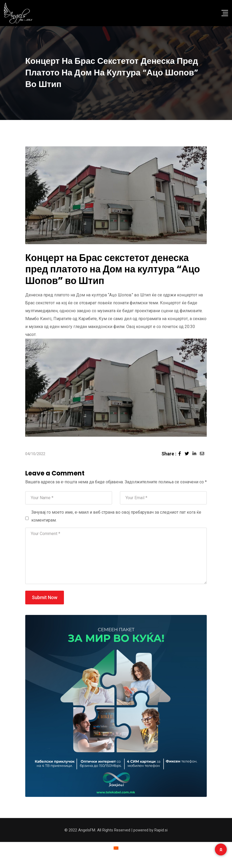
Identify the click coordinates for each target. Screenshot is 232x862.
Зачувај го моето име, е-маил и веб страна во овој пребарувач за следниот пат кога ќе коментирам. (116, 516)
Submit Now (44, 597)
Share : (169, 453)
